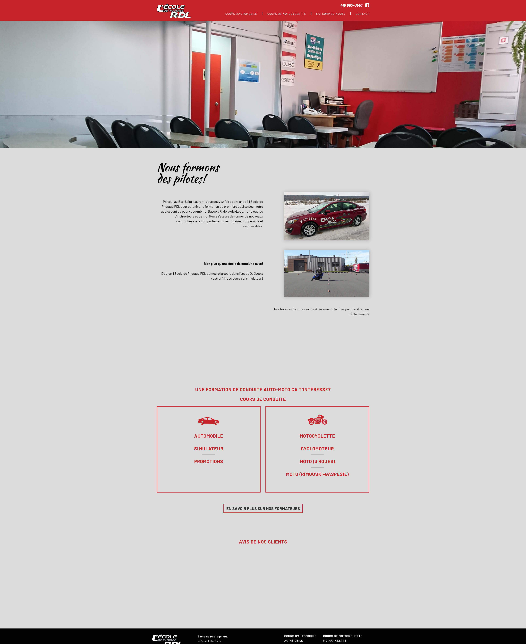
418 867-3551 (351, 5)
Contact (362, 13)
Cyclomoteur (317, 448)
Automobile (208, 436)
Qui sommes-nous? (330, 13)
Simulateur (208, 448)
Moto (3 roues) (317, 461)
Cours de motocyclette (343, 636)
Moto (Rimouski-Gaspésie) (317, 474)
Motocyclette (317, 436)
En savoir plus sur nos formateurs (263, 508)
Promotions (208, 461)
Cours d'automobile (300, 636)
